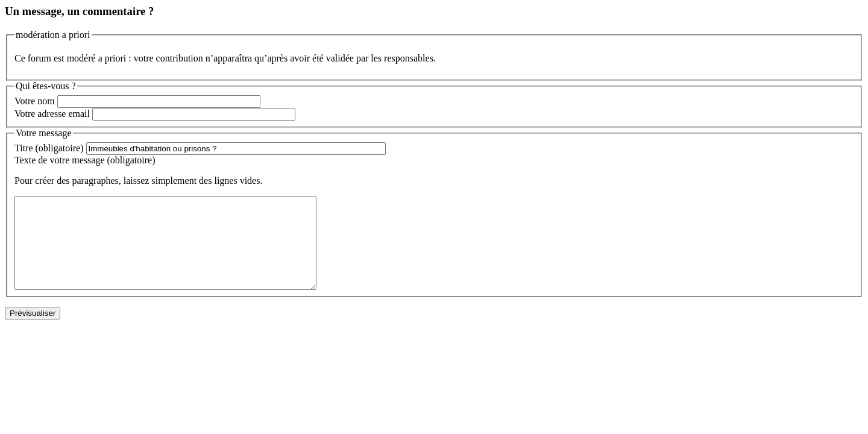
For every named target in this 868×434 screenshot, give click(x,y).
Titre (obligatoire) (49, 148)
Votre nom (34, 101)
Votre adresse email (52, 113)
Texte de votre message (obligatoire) (84, 160)
